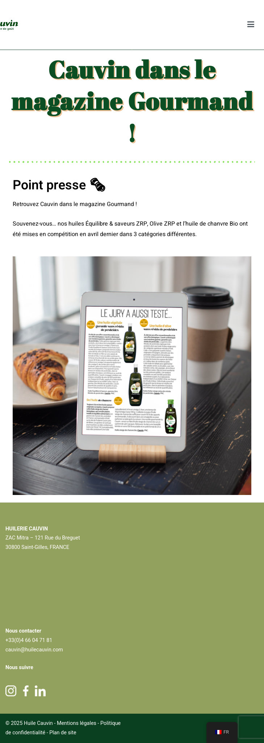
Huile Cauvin (38, 723)
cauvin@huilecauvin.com (34, 650)
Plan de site (62, 733)
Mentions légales (76, 723)
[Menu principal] (251, 24)
